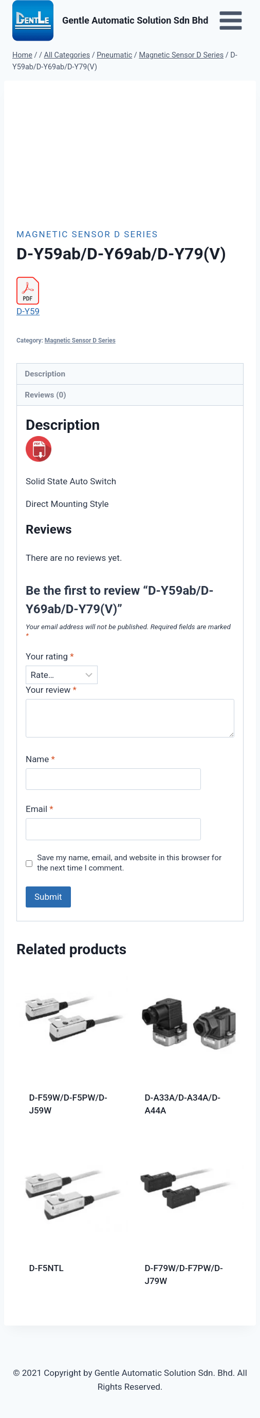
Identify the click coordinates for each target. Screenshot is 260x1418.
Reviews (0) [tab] (45, 395)
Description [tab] (45, 374)
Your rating (50, 656)
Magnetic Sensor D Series (87, 234)
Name (40, 759)
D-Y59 (28, 311)
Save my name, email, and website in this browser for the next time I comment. (129, 863)
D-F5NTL (46, 1268)
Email (39, 809)
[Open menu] (230, 20)
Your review (51, 690)
